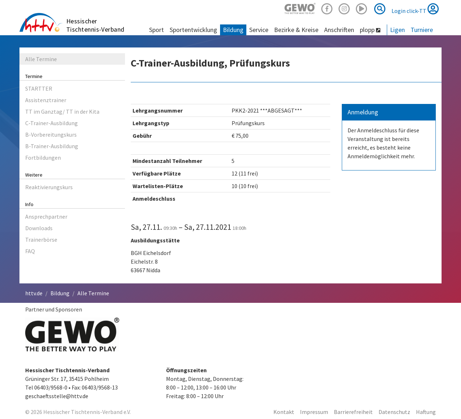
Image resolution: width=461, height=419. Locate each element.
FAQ (30, 251)
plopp (370, 30)
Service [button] (258, 30)
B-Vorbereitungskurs (51, 134)
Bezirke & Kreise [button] (296, 30)
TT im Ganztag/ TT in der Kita (62, 111)
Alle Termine (41, 59)
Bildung (60, 293)
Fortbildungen (43, 157)
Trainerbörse (41, 239)
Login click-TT (415, 8)
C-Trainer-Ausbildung (51, 123)
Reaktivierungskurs (49, 187)
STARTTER (38, 88)
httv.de (33, 293)
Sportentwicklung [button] (193, 30)
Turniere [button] (422, 30)
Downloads (39, 228)
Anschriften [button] (339, 30)
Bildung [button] (233, 30)
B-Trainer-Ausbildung (51, 146)
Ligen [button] (397, 30)
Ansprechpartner (46, 216)
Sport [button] (156, 30)
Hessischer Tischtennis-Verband (95, 25)
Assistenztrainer (45, 100)
